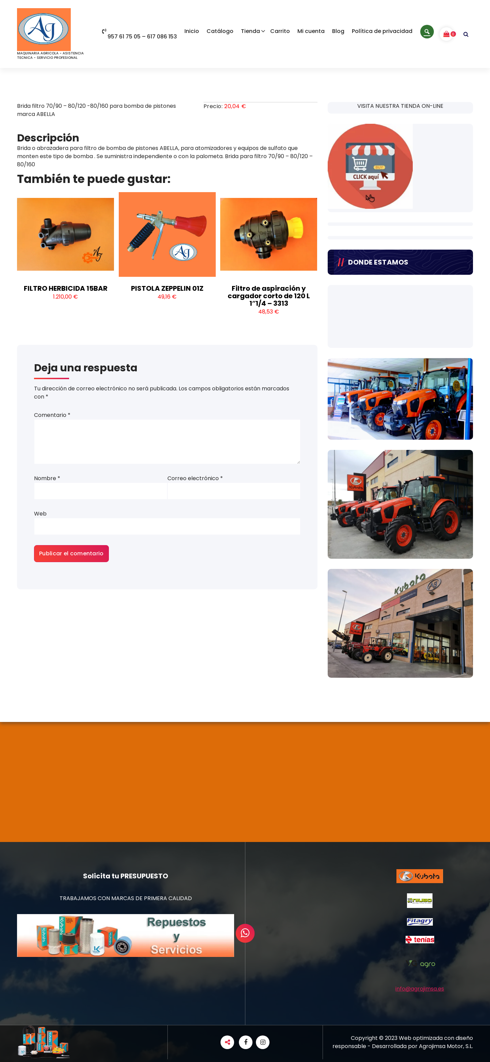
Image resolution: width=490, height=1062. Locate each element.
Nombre (47, 478)
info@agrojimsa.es (419, 989)
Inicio (191, 31)
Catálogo (220, 31)
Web (40, 514)
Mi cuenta (311, 31)
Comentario (52, 415)
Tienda (250, 31)
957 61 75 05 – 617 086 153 (139, 36)
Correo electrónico (195, 478)
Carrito (280, 31)
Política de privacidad (382, 31)
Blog (338, 31)
